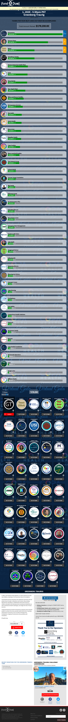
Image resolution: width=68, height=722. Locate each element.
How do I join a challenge (50, 600)
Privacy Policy (34, 717)
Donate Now (18, 627)
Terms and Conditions (36, 715)
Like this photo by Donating (51, 694)
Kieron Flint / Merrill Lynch (44, 686)
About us (32, 713)
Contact (32, 719)
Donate (9, 414)
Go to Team (21, 414)
